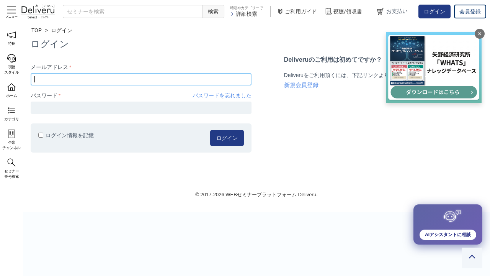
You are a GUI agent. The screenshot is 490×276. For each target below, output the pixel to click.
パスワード (44, 95)
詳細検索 (243, 14)
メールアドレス (49, 67)
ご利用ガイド (296, 11)
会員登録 (470, 11)
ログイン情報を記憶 (66, 135)
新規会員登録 (301, 85)
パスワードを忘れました (222, 95)
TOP (36, 30)
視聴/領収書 (343, 11)
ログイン (434, 11)
